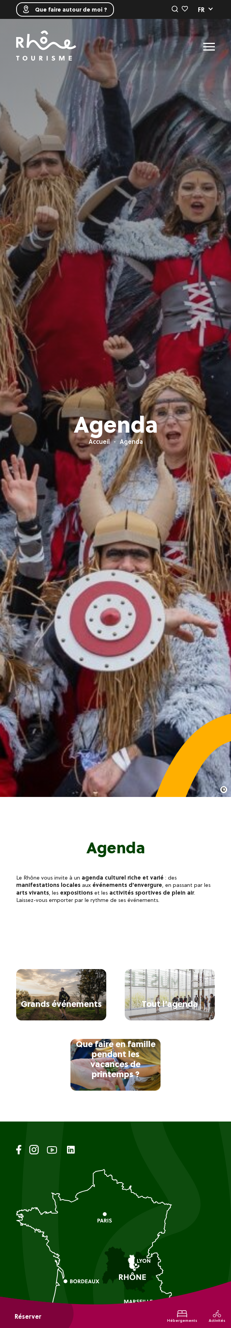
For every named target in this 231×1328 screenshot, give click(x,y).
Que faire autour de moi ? (65, 9)
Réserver (28, 1316)
